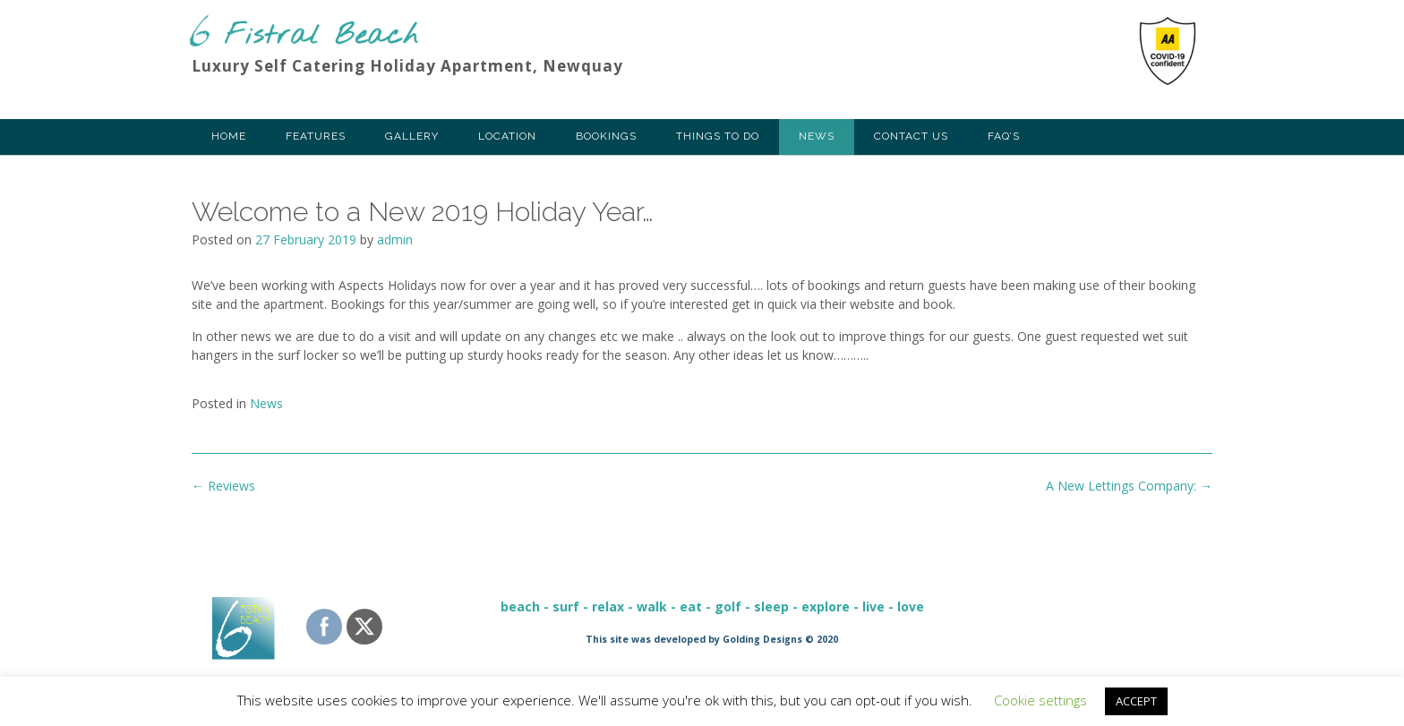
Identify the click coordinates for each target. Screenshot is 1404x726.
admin (395, 239)
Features (316, 136)
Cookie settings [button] (1040, 700)
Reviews (223, 485)
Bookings (606, 136)
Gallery (412, 136)
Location (507, 136)
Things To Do (717, 136)
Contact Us (911, 136)
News (817, 136)
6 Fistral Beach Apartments (303, 31)
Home (228, 136)
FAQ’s (1004, 136)
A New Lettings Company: (1129, 485)
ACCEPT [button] (1136, 701)
